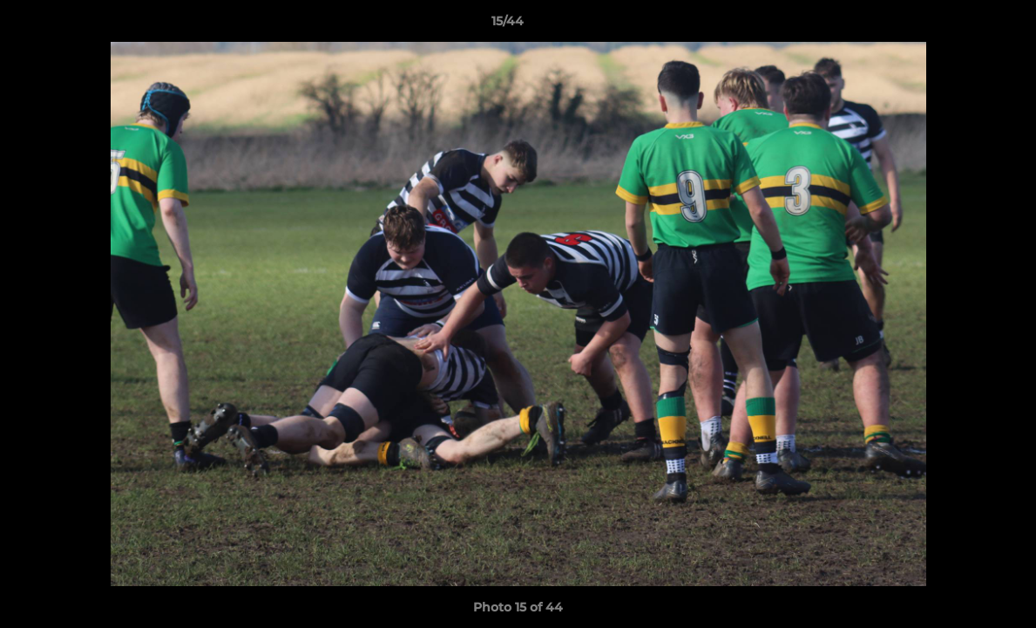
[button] (962, 25)
